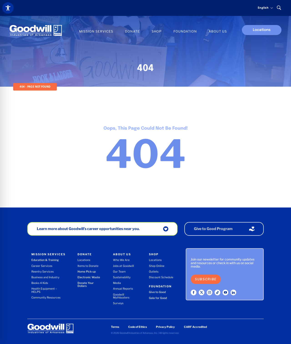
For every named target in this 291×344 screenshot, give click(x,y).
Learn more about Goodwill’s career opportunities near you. (88, 229)
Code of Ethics (137, 327)
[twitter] (201, 292)
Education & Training (45, 260)
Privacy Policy (165, 327)
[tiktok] (217, 292)
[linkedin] (233, 292)
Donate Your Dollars (86, 284)
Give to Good (157, 292)
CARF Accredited (195, 327)
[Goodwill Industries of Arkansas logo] (36, 27)
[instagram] (209, 292)
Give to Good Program (213, 229)
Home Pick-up (87, 271)
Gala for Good (158, 298)
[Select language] (263, 8)
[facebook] (193, 292)
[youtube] (225, 292)
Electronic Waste (89, 277)
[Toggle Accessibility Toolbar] (8, 8)
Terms (115, 327)
